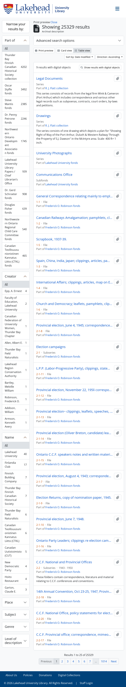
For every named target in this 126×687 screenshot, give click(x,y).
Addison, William (16, 410)
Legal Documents (49, 79)
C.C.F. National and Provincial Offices (64, 562)
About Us (11, 675)
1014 (104, 661)
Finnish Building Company (16, 477)
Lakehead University (16, 454)
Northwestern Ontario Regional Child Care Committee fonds (16, 229)
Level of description (13, 641)
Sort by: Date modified (78, 56)
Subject (10, 614)
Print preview (44, 50)
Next (114, 661)
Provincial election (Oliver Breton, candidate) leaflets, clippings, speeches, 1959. (74, 433)
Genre (9, 626)
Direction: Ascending (109, 56)
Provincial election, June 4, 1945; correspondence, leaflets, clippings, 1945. (74, 325)
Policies (28, 675)
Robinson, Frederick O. (16, 399)
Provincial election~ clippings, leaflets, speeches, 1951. (74, 411)
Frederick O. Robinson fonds (62, 206)
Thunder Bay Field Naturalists (16, 353)
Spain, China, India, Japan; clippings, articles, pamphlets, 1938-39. (74, 261)
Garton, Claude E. (16, 589)
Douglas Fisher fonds (16, 208)
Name (9, 437)
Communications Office (54, 175)
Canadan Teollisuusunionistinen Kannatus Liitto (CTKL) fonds (16, 255)
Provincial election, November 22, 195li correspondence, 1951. (74, 390)
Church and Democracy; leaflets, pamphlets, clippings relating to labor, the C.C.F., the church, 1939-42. (74, 304)
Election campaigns (51, 347)
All (6, 48)
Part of (10, 40)
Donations (45, 675)
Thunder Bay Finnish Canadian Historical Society (16, 496)
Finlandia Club (16, 464)
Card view (64, 50)
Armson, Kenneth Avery (16, 422)
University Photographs (54, 153)
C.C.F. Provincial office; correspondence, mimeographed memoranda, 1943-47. (74, 635)
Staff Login (86, 683)
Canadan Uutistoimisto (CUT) (16, 551)
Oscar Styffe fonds (16, 89)
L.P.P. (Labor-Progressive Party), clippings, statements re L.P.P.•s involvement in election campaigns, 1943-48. (74, 368)
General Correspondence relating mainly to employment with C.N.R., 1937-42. (74, 196)
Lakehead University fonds (61, 163)
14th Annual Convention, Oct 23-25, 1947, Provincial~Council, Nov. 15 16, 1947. (74, 592)
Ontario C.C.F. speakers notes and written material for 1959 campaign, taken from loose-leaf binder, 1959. (74, 454)
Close (54, 22)
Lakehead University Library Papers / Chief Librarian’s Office (16, 171)
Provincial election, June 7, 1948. (60, 519)
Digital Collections (69, 675)
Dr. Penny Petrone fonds (16, 118)
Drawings (43, 116)
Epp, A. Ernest (16, 291)
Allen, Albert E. (16, 343)
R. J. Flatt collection (56, 88)
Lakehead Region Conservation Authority (16, 370)
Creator (10, 276)
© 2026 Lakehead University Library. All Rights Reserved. (38, 683)
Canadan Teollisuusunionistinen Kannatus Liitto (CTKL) (16, 533)
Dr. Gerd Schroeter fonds (16, 194)
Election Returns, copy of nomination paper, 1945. (73, 498)
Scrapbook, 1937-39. (51, 239)
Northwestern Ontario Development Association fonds (16, 141)
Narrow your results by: (15, 26)
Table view (82, 50)
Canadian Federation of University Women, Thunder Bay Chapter (16, 326)
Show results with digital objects (100, 67)
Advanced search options (55, 40)
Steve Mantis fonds (16, 104)
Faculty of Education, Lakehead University (16, 303)
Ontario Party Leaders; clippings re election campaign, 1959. (74, 541)
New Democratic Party (16, 566)
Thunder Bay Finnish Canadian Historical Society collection (16, 67)
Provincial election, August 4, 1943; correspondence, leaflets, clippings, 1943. (74, 476)
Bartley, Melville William (16, 386)
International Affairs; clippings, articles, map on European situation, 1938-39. (74, 282)
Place (9, 602)
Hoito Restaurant (16, 579)
